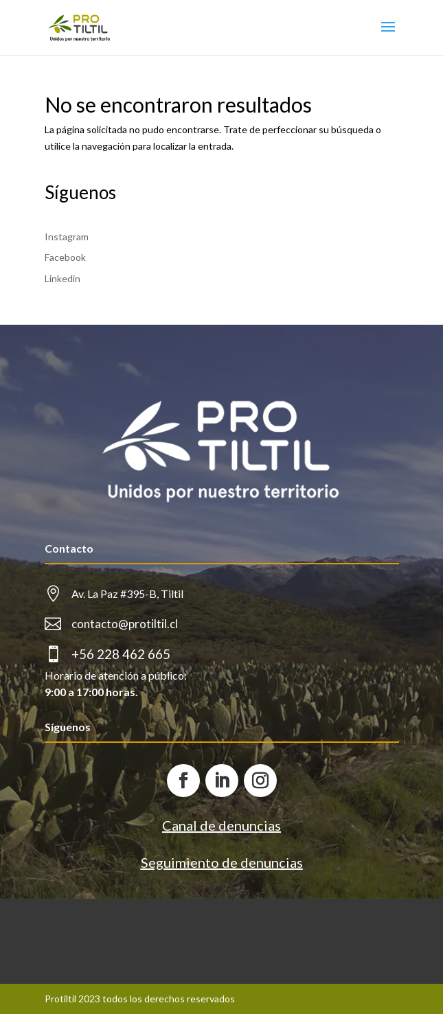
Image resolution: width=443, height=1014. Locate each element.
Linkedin (62, 278)
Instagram (67, 236)
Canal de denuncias (221, 825)
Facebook (65, 257)
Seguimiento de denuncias (222, 862)
